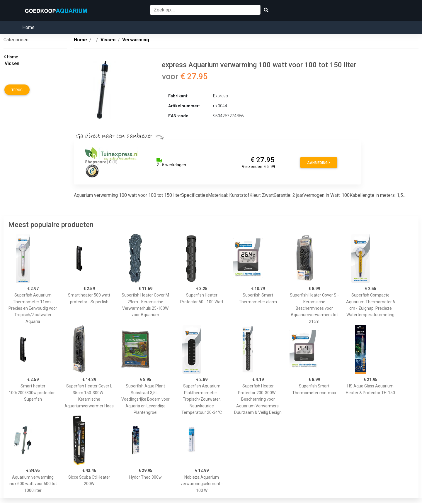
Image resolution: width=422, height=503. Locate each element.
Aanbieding (318, 163)
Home (28, 27)
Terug (17, 90)
